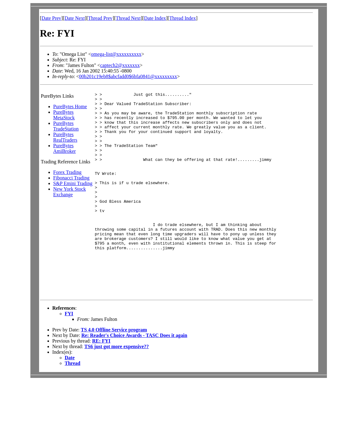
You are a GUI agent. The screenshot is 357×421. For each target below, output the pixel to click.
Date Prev (51, 18)
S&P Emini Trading (73, 183)
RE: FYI (101, 380)
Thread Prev (100, 18)
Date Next (75, 18)
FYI (69, 353)
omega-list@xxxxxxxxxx (116, 54)
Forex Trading (67, 172)
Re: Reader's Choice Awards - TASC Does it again (134, 375)
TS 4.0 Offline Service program (114, 369)
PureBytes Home (70, 106)
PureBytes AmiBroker (64, 148)
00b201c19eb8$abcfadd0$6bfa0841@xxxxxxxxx (128, 76)
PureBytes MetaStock (64, 114)
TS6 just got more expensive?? (116, 386)
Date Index (155, 18)
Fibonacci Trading (71, 177)
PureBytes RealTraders (65, 137)
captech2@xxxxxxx (120, 65)
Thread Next (128, 18)
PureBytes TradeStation (66, 126)
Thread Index (182, 18)
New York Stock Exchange (69, 191)
